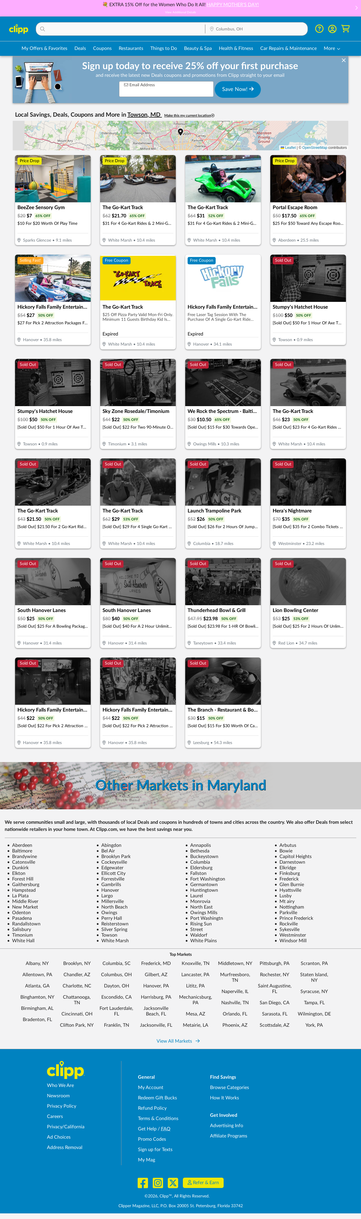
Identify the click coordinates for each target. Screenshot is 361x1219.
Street (194, 929)
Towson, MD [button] (144, 115)
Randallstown (23, 924)
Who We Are (60, 1085)
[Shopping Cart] (345, 29)
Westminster (290, 935)
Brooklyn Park (113, 856)
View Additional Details (180, 12)
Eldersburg (198, 867)
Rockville (286, 924)
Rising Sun (198, 924)
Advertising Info (226, 1125)
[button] (356, 8)
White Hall (21, 940)
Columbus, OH (116, 974)
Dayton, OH (116, 986)
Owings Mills (201, 912)
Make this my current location (189, 116)
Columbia (197, 862)
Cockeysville (111, 862)
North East (199, 907)
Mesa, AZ (195, 1014)
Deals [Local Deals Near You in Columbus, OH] (80, 48)
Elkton (16, 873)
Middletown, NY (235, 963)
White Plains (201, 940)
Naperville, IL (235, 991)
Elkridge (285, 867)
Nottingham (289, 907)
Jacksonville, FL (156, 1025)
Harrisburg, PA (156, 997)
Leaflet (288, 148)
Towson (106, 935)
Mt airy (284, 901)
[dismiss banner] (344, 60)
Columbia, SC (117, 963)
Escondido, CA (116, 997)
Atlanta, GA (37, 986)
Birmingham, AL (37, 1008)
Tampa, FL (314, 1002)
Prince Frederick (293, 918)
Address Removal (64, 1147)
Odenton (19, 912)
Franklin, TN (116, 1025)
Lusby (283, 896)
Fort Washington (205, 879)
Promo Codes (152, 1139)
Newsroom (58, 1095)
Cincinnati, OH (76, 1014)
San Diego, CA (275, 1002)
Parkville (285, 912)
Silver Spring (111, 929)
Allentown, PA (37, 974)
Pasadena (19, 918)
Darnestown (289, 862)
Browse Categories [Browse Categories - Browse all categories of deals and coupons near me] (229, 1087)
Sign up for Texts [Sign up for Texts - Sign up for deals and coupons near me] (155, 1149)
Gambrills (108, 884)
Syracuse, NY (314, 991)
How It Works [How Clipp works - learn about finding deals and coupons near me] (224, 1098)
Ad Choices (59, 1137)
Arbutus (285, 845)
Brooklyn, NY (77, 963)
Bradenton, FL (37, 1019)
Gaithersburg (23, 884)
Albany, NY (37, 963)
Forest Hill (20, 879)
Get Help (147, 1129)
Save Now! (238, 89)
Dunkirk (18, 867)
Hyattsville (287, 890)
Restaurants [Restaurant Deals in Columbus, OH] (131, 48)
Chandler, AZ (77, 974)
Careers (55, 1116)
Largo (104, 896)
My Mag (146, 1160)
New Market (22, 907)
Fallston (195, 873)
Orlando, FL (235, 1014)
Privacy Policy (61, 1106)
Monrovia (197, 901)
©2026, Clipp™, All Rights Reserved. (176, 1196)
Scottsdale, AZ (275, 1025)
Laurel (194, 896)
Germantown (201, 884)
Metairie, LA (195, 1025)
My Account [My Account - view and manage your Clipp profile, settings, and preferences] (150, 1087)
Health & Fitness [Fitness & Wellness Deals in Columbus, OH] (236, 48)
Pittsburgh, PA (275, 963)
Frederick (286, 879)
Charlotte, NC (77, 986)
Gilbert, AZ (156, 974)
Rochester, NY (274, 974)
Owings (106, 912)
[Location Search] (256, 29)
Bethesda (197, 851)
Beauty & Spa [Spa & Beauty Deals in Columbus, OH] (198, 48)
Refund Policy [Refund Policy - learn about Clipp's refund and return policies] (152, 1108)
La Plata (18, 896)
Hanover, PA (156, 986)
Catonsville (21, 862)
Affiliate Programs (228, 1136)
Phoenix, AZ (235, 1025)
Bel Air (105, 851)
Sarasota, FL (274, 1014)
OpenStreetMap (314, 148)
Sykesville (287, 929)
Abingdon (108, 845)
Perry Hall (109, 918)
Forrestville (110, 879)
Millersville (110, 901)
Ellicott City (111, 873)
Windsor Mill (290, 940)
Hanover (107, 890)
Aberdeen (19, 845)
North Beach (112, 907)
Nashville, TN (235, 1002)
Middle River (22, 901)
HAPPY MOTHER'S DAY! (233, 4)
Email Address (139, 85)
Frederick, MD (156, 963)
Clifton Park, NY (77, 1025)
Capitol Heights (293, 856)
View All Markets (178, 1041)
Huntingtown (201, 890)
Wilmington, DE (314, 1014)
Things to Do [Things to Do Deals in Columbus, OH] (163, 48)
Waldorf (196, 935)
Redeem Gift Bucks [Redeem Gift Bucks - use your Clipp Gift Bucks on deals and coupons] (157, 1098)
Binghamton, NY (37, 997)
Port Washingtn (204, 918)
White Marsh (112, 940)
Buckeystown (201, 856)
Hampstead (21, 890)
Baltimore (19, 851)
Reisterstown (112, 924)
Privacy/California (65, 1126)
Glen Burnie (289, 884)
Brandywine (22, 856)
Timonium (20, 935)
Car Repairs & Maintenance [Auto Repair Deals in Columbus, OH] (288, 48)
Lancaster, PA (195, 974)
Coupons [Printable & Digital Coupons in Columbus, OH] (102, 48)
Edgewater (109, 867)
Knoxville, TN (195, 963)
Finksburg (287, 873)
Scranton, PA (314, 963)
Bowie (283, 851)
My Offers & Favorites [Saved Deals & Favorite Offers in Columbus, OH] (44, 48)
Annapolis (198, 845)
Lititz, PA (195, 986)
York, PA (314, 1025)
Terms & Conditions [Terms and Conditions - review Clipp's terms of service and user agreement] (158, 1118)
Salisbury (19, 929)
